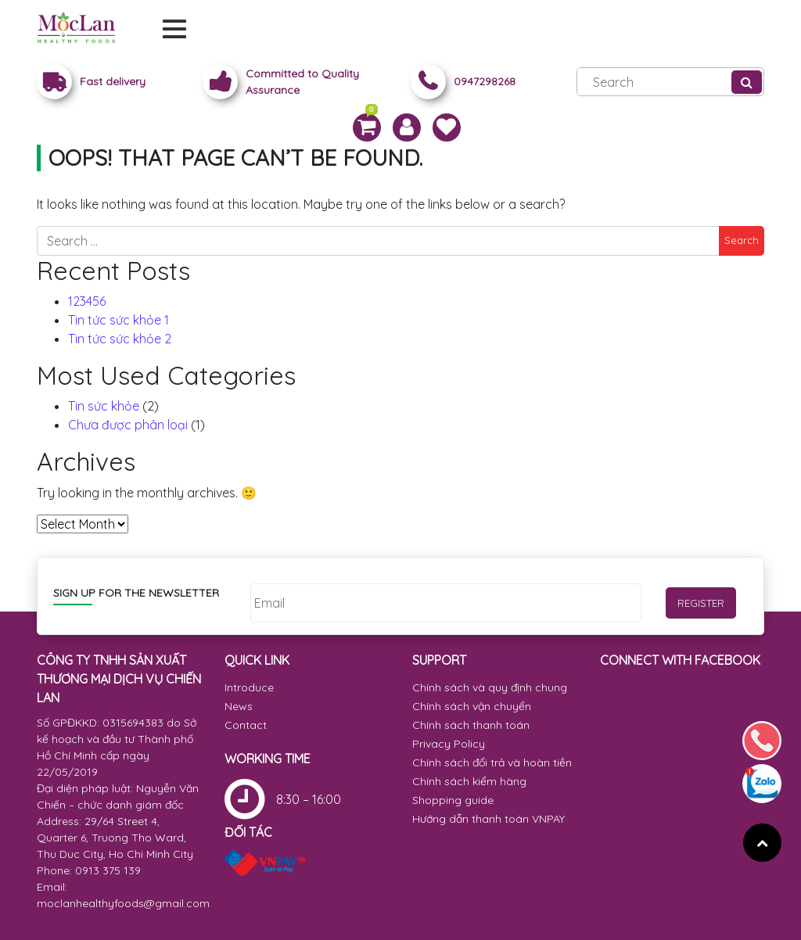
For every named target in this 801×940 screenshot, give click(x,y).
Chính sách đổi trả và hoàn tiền (492, 762)
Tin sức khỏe (103, 406)
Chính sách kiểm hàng (469, 781)
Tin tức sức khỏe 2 (119, 338)
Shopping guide (453, 800)
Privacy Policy (448, 744)
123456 (87, 301)
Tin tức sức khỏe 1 (118, 320)
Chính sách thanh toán (471, 725)
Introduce (249, 687)
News (238, 706)
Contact (245, 725)
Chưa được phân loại (128, 424)
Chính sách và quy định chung (489, 687)
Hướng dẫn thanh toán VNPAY (488, 819)
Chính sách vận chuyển (471, 706)
